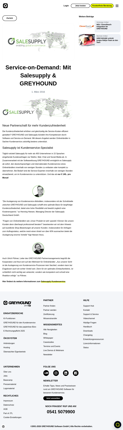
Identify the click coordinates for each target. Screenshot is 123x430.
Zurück (9, 18)
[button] (12, 417)
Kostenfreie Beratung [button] (102, 6)
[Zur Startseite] (5, 5)
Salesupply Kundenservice (53, 281)
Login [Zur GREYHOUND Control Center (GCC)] (66, 6)
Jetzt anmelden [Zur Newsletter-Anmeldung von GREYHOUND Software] (53, 398)
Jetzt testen (80, 6)
